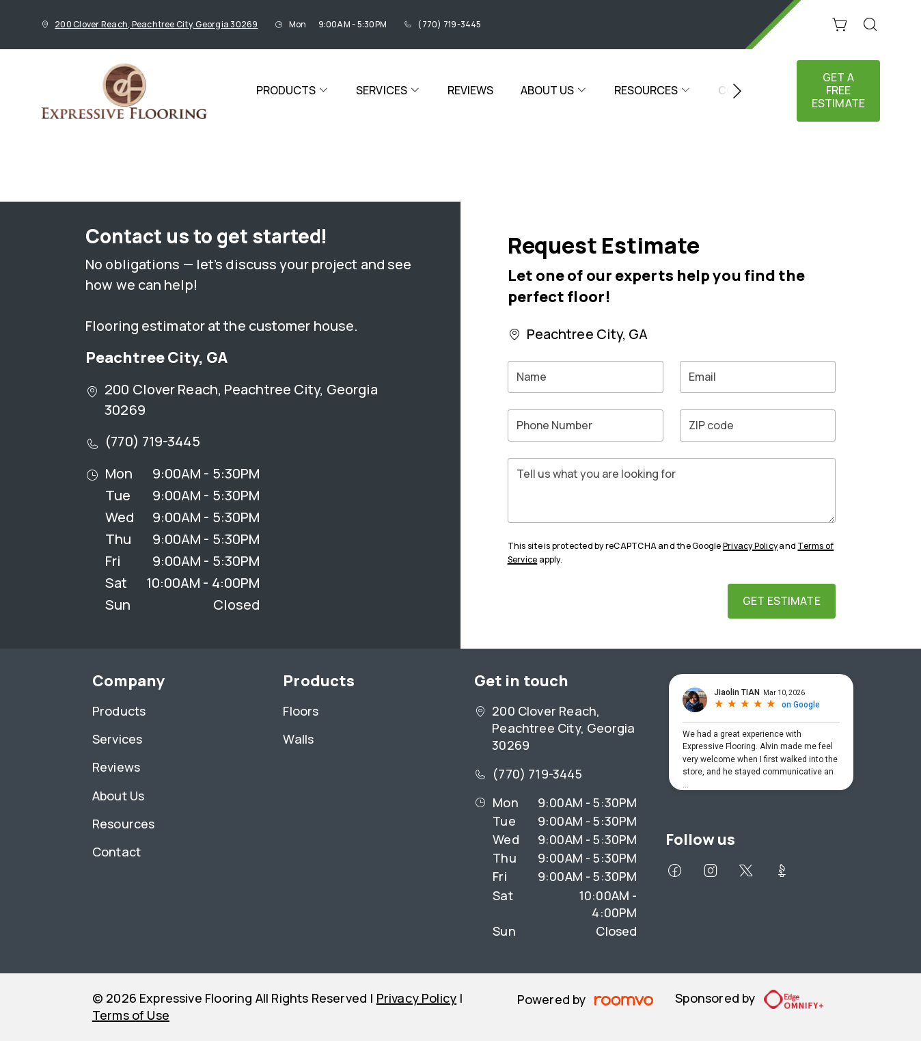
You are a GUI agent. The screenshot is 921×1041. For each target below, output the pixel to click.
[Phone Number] (585, 425)
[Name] (585, 377)
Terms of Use (130, 1015)
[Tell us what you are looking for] (672, 490)
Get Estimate (782, 600)
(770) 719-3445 (449, 24)
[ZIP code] (758, 425)
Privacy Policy (750, 546)
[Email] (758, 377)
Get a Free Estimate (838, 90)
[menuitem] (292, 91)
